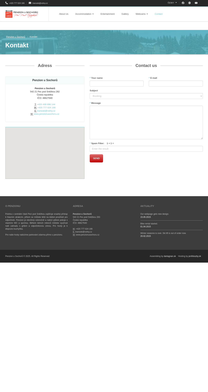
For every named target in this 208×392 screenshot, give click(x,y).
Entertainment (108, 14)
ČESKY (172, 3)
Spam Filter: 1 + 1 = (102, 143)
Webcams (142, 14)
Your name (96, 78)
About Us (63, 14)
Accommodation (84, 14)
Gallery (125, 14)
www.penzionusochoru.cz (46, 114)
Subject (94, 90)
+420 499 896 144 (46, 104)
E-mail (153, 78)
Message (95, 103)
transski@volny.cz (38, 3)
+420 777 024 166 (15, 3)
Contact (159, 14)
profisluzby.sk (195, 256)
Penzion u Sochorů (15, 36)
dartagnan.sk (170, 256)
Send (96, 158)
